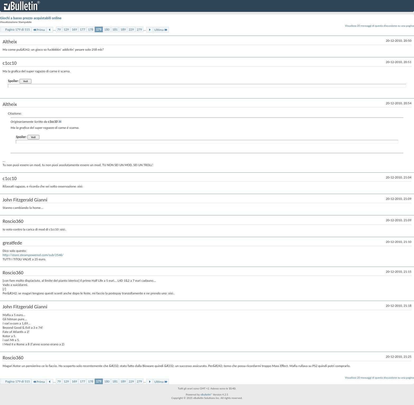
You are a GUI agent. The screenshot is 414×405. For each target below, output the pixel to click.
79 (59, 29)
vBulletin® (206, 394)
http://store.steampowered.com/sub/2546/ (33, 255)
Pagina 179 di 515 (17, 29)
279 (139, 29)
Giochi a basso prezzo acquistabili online (31, 18)
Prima (39, 30)
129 (66, 29)
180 (107, 29)
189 (123, 29)
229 (131, 29)
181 (115, 29)
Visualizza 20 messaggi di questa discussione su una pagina (379, 25)
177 (82, 29)
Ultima (161, 30)
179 (98, 29)
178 (90, 29)
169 (74, 29)
